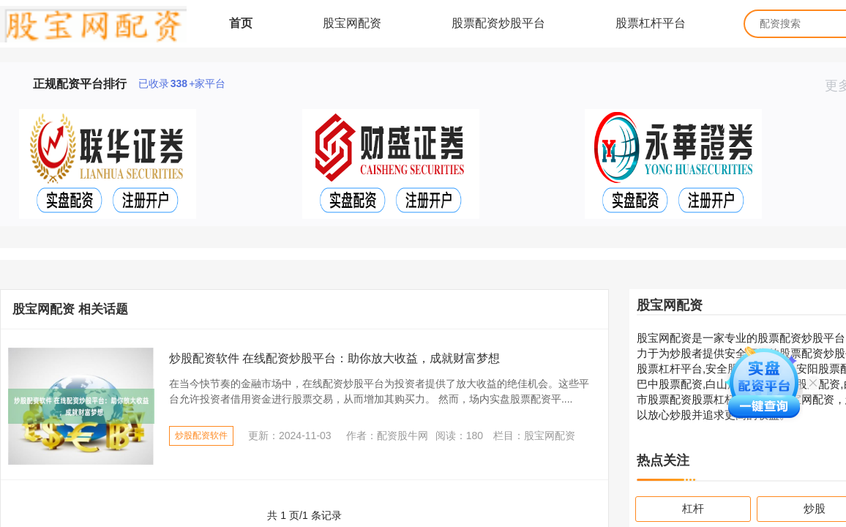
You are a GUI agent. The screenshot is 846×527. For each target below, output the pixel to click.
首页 (240, 23)
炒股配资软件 (201, 435)
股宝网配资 (352, 23)
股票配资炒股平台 (498, 23)
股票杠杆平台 (650, 23)
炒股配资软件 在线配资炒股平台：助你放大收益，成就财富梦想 (334, 358)
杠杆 (693, 508)
